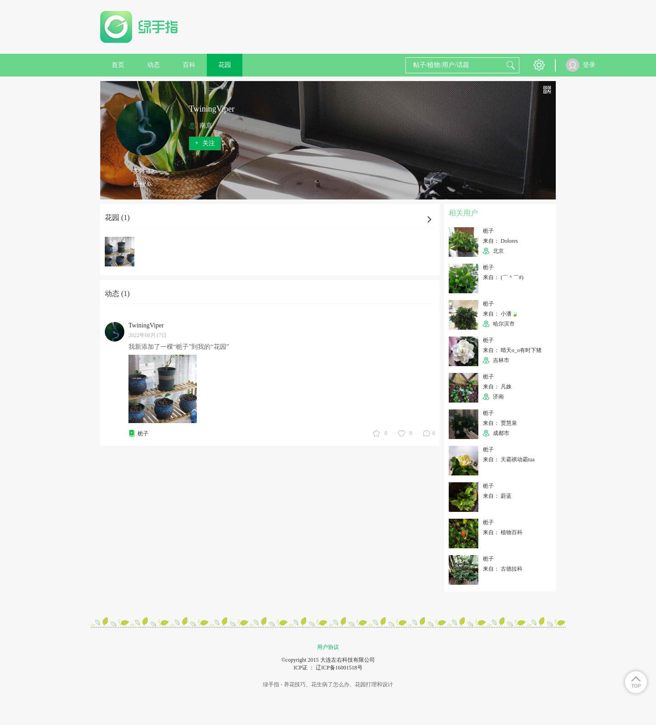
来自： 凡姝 (497, 386)
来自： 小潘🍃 (500, 314)
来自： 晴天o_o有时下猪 (512, 350)
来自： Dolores (500, 241)
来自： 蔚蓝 (497, 496)
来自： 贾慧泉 (500, 423)
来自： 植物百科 (503, 532)
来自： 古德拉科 (503, 569)
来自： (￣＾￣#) (503, 277)
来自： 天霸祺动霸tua (509, 459)
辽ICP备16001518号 (339, 667)
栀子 (143, 433)
